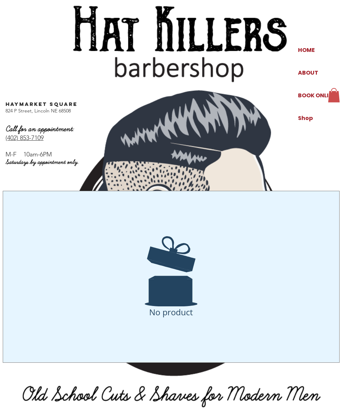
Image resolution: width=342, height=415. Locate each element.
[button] (334, 95)
